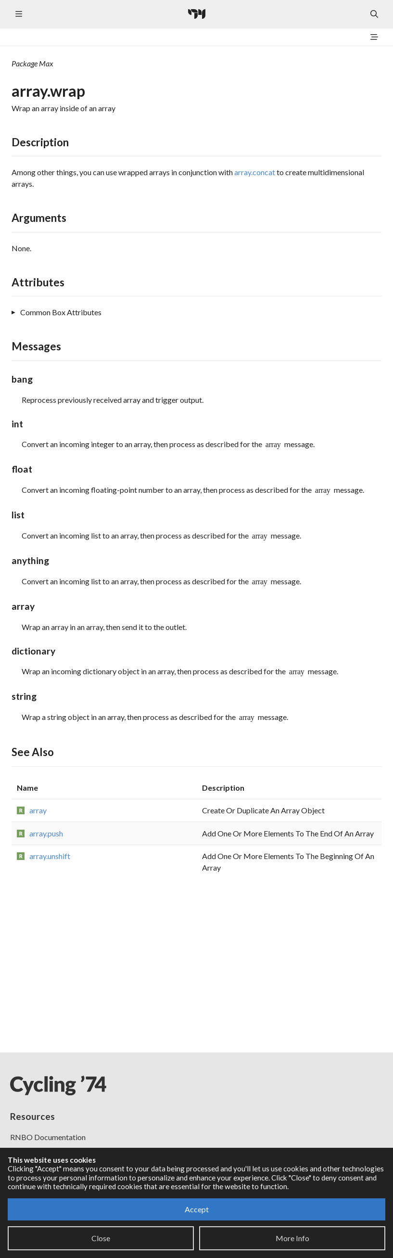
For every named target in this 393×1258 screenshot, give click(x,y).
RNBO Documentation (48, 1137)
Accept (197, 1209)
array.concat (254, 172)
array (38, 810)
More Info (292, 1238)
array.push (46, 833)
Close (100, 1238)
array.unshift (49, 855)
